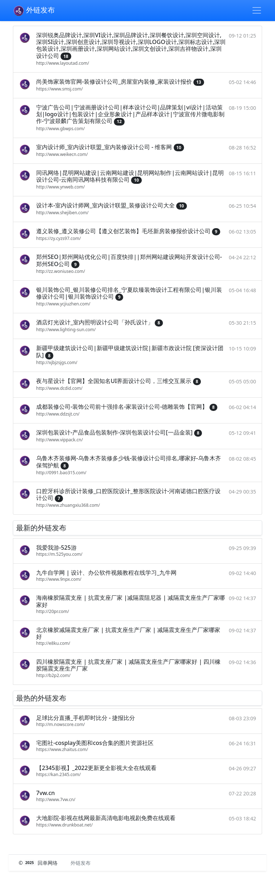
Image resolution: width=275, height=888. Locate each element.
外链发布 (34, 10)
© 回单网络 (39, 862)
